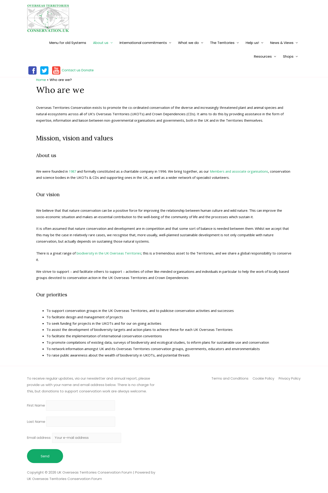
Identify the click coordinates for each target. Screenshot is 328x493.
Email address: (76, 439)
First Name (36, 405)
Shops (288, 56)
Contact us (71, 70)
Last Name (36, 422)
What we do (188, 42)
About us (100, 42)
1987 (73, 171)
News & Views (281, 42)
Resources (263, 56)
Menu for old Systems (67, 42)
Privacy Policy (290, 378)
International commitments (143, 42)
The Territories (222, 42)
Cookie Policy (263, 378)
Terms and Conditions (229, 378)
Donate (88, 70)
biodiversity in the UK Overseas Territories (111, 253)
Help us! (252, 42)
